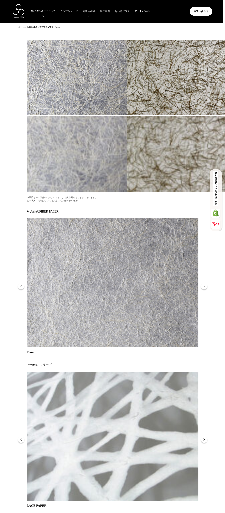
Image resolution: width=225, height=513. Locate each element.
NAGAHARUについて (39, 11)
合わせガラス (117, 11)
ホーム (21, 27)
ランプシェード (64, 11)
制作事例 (100, 11)
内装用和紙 (84, 11)
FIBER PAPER (46, 27)
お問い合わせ (196, 11)
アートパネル (137, 11)
